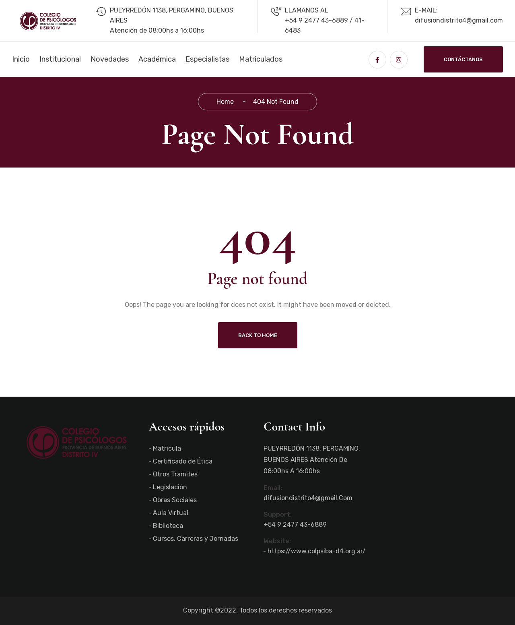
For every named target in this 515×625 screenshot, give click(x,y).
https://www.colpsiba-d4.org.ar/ (317, 551)
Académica (157, 59)
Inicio (21, 59)
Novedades (110, 59)
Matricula (167, 448)
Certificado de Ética (182, 461)
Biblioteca (168, 526)
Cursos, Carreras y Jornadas (195, 538)
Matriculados (260, 59)
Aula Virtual (170, 513)
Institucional (60, 59)
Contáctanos (463, 59)
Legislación (170, 487)
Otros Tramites (175, 474)
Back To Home (257, 335)
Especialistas (207, 59)
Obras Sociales (175, 500)
